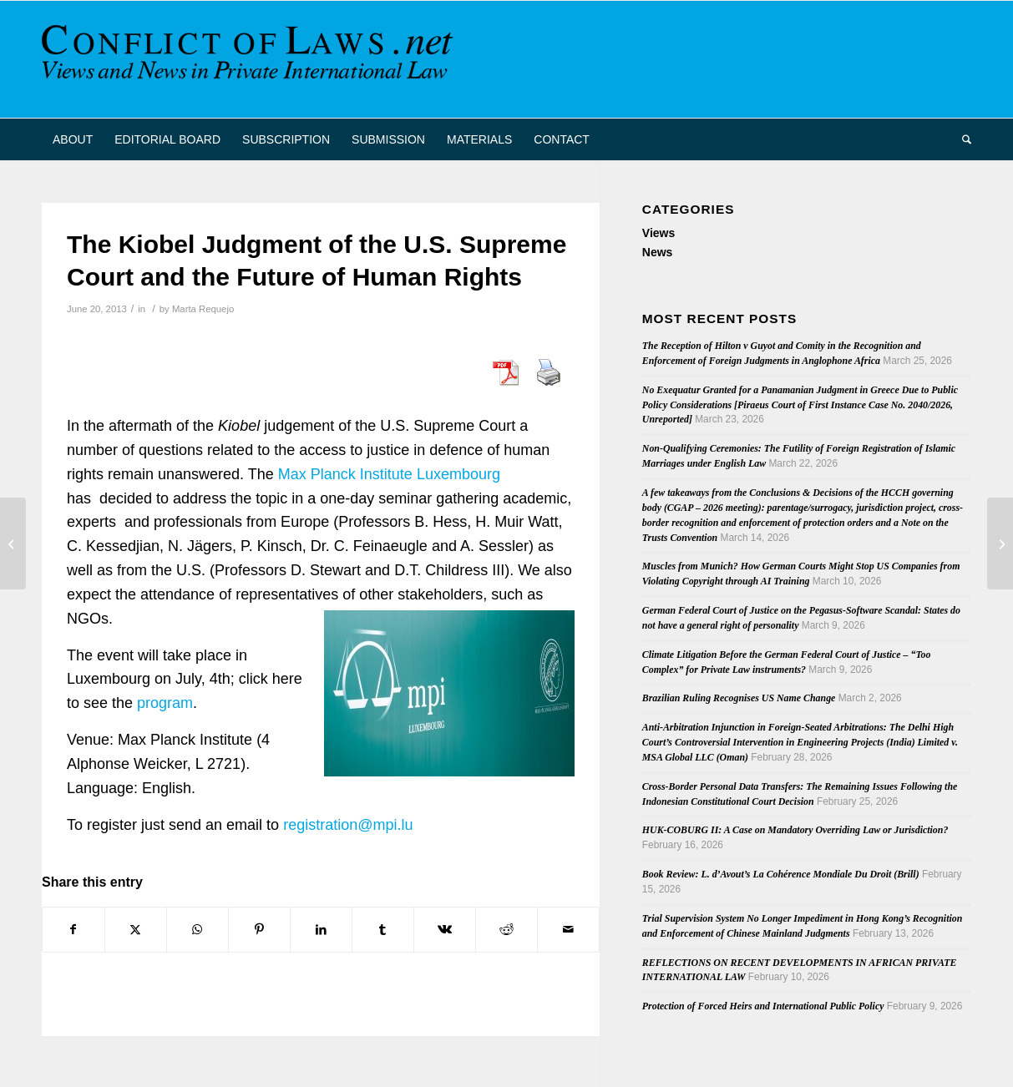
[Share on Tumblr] (382, 930)
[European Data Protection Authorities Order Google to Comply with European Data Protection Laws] (1000, 543)
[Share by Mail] (568, 930)
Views (658, 233)
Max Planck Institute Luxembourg (389, 474)
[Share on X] (135, 930)
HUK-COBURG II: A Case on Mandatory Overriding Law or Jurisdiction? (795, 830)
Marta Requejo (203, 309)
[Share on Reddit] (506, 930)
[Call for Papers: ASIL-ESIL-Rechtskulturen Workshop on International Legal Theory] (13, 543)
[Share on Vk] (444, 930)
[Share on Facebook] (73, 930)
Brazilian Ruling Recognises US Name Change (739, 698)
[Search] (961, 139)
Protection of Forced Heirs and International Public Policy (763, 1006)
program (165, 703)
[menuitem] (73, 139)
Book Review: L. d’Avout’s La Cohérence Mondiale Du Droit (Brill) (780, 874)
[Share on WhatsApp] (197, 930)
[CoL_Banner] (250, 59)
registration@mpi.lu (348, 825)
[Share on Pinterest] (259, 930)
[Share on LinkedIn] (321, 930)
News (657, 252)
